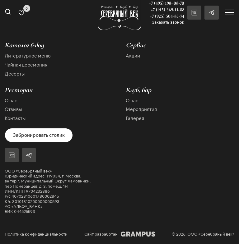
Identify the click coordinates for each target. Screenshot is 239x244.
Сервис (136, 45)
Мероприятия (141, 109)
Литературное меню (28, 56)
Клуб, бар (138, 89)
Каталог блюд (24, 45)
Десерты (15, 74)
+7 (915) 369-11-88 (167, 9)
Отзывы (13, 109)
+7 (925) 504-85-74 (167, 16)
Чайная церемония (26, 65)
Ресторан (18, 89)
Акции (133, 56)
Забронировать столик (39, 135)
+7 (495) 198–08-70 (166, 3)
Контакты (15, 118)
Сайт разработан (119, 234)
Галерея (135, 118)
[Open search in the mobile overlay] (8, 12)
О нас (11, 100)
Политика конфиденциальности (36, 234)
